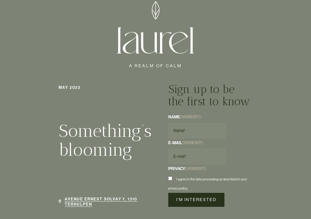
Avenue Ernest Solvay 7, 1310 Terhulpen (101, 201)
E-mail (185, 142)
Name (184, 117)
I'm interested (196, 199)
